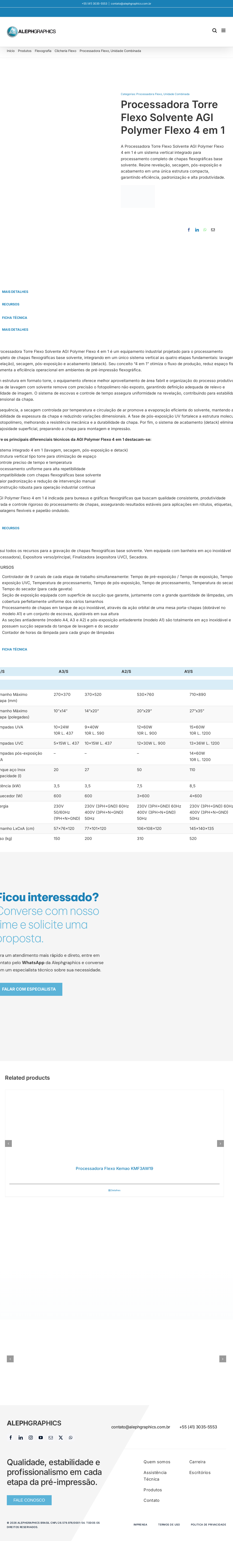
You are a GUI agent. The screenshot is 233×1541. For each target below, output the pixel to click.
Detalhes (115, 1190)
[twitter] (61, 1437)
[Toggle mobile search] (214, 30)
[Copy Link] (219, 230)
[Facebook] (189, 230)
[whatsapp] (71, 1437)
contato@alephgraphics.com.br (131, 3)
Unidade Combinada (176, 94)
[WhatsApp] (205, 230)
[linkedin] (21, 1437)
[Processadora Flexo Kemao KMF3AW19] (114, 1125)
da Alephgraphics (51, 962)
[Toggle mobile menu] (223, 30)
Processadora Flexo (149, 94)
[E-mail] (213, 230)
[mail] (51, 1437)
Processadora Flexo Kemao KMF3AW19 (114, 1168)
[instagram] (31, 1437)
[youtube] (41, 1437)
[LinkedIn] (197, 230)
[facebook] (11, 1437)
